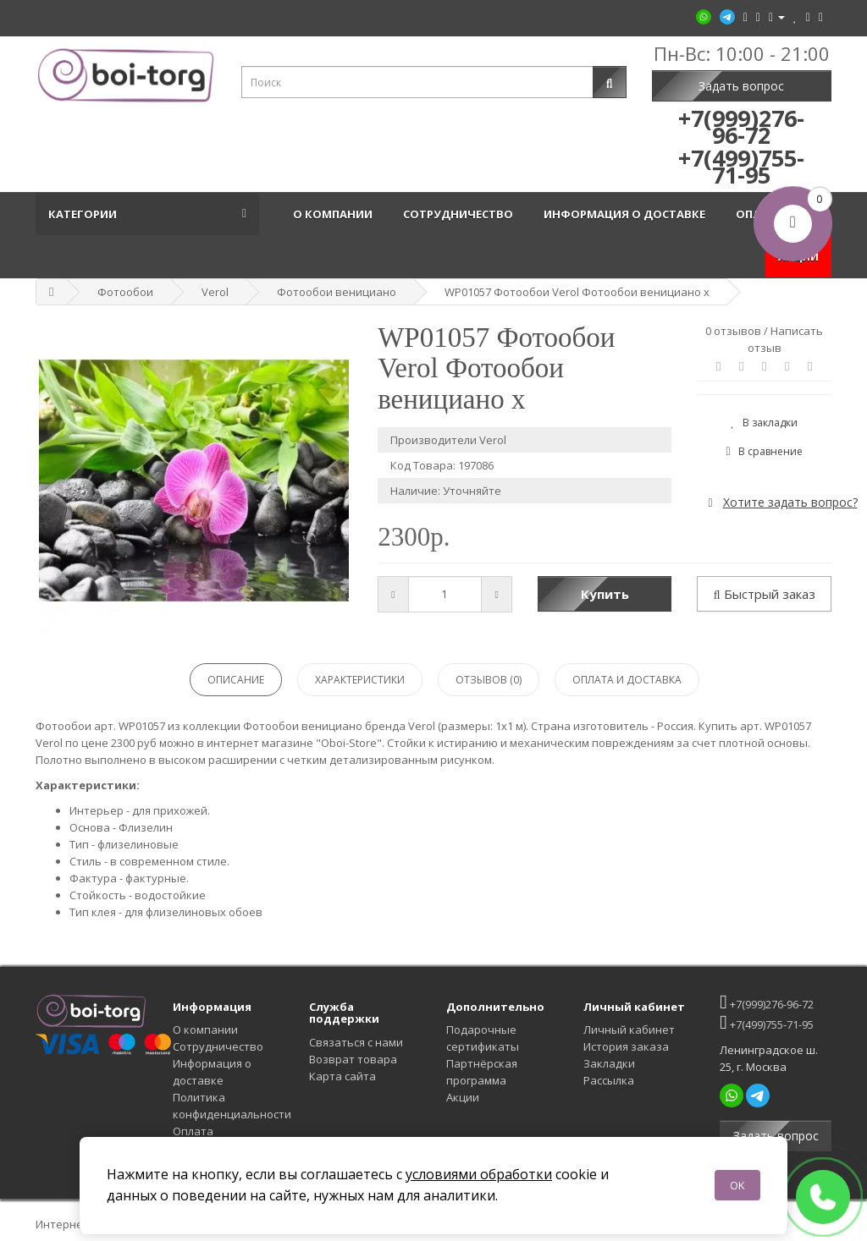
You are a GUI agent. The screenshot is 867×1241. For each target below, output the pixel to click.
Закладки (609, 1063)
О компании (335, 214)
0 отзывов (733, 330)
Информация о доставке (627, 214)
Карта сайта (342, 1076)
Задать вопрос (741, 86)
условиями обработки (479, 1174)
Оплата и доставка (627, 680)
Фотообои (125, 291)
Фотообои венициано (336, 291)
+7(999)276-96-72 (766, 1002)
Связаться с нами (356, 1042)
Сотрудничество (460, 214)
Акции (462, 1097)
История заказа (626, 1046)
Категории (85, 214)
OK (737, 1185)
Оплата (193, 1131)
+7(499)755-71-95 (766, 1022)
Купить (605, 593)
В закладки (764, 422)
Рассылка (608, 1080)
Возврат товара (353, 1059)
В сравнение (764, 451)
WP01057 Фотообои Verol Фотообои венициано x (577, 291)
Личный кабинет (629, 1029)
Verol (215, 291)
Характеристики (360, 680)
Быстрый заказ (764, 593)
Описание (235, 680)
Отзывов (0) (489, 680)
